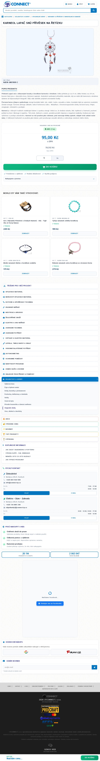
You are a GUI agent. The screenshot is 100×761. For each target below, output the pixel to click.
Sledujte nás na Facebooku (50, 604)
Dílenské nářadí (12, 308)
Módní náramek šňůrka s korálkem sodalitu (19, 263)
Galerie (60, 686)
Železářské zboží (13, 318)
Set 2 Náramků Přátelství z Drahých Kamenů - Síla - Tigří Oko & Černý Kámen (24, 222)
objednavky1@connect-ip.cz (16, 508)
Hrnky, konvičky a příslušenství (14, 391)
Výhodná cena (12, 424)
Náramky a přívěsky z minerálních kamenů (64, 17)
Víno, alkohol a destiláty (13, 412)
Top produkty (12, 434)
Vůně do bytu (9, 401)
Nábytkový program (15, 364)
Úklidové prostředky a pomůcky (20, 374)
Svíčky (6, 398)
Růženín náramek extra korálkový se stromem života (72, 263)
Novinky (9, 429)
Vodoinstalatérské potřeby (18, 349)
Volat (26, 493)
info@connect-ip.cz (13, 483)
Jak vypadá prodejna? (15, 460)
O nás (26, 686)
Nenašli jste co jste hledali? (18, 457)
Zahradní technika (14, 328)
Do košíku (89, 757)
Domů (9, 686)
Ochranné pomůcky (14, 359)
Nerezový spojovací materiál (18, 297)
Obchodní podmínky (38, 686)
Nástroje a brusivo (14, 313)
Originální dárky (38, 17)
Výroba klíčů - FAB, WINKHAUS (18, 453)
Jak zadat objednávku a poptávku (20, 450)
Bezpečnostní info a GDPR (50, 689)
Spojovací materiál (14, 292)
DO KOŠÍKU (50, 167)
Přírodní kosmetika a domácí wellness (17, 405)
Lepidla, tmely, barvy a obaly (18, 344)
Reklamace (70, 686)
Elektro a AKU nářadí (15, 323)
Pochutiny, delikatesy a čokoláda (15, 394)
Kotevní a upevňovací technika (19, 302)
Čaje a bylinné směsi (11, 388)
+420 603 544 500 (13, 480)
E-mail (73, 493)
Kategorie (8, 17)
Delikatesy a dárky (22, 17)
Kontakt (17, 686)
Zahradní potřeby (13, 333)
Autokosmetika (12, 354)
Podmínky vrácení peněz (85, 686)
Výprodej (10, 439)
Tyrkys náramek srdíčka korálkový (65, 221)
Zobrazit (25, 234)
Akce (8, 419)
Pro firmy (51, 686)
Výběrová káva (9, 384)
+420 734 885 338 (13, 505)
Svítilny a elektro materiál (18, 338)
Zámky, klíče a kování (15, 369)
